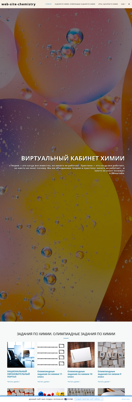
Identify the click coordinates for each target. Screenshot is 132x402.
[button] (129, 4)
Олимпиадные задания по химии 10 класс (80, 374)
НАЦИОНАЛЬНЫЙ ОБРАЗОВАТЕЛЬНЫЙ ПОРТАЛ (18, 374)
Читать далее (13, 382)
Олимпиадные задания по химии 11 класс (49, 374)
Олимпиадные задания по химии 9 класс (109, 374)
